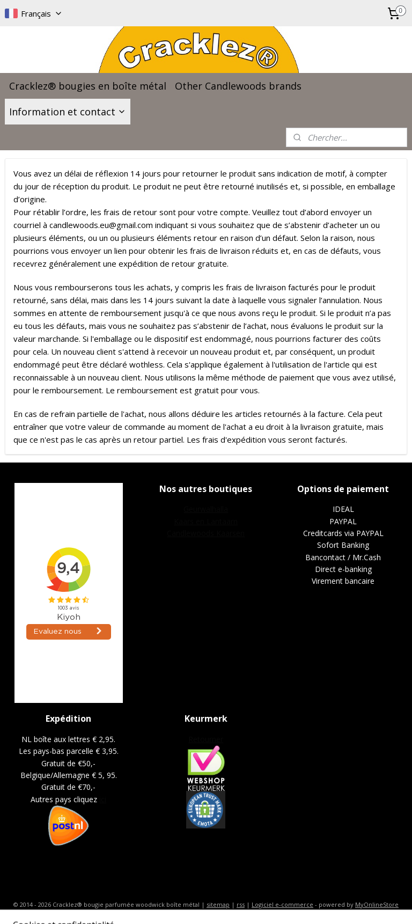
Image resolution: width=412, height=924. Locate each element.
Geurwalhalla (205, 509)
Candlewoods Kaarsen (206, 533)
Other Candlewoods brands (238, 85)
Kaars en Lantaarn (206, 521)
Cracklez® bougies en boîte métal (87, 85)
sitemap (218, 904)
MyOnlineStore (377, 904)
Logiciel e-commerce (282, 904)
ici (102, 799)
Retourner (205, 739)
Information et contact (67, 111)
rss (241, 904)
